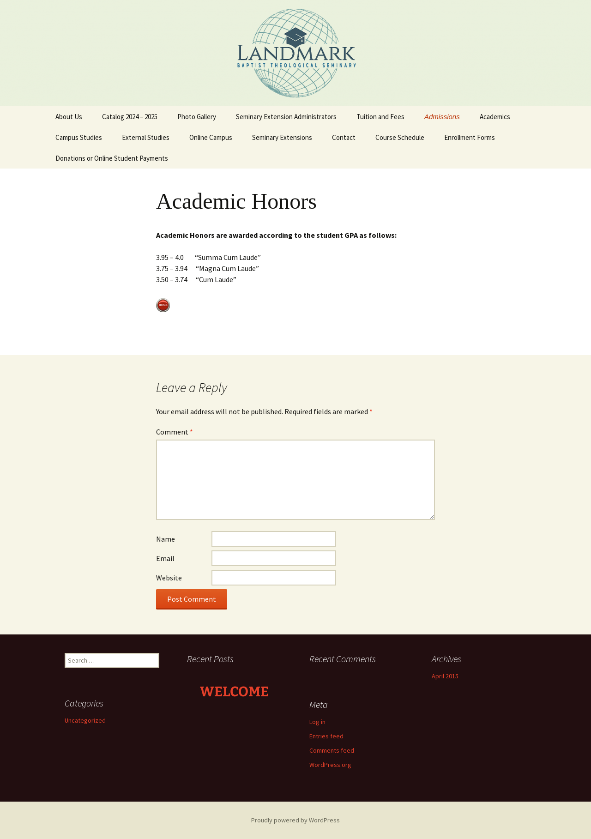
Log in (317, 722)
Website (169, 577)
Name (165, 538)
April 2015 (445, 676)
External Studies (145, 137)
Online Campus (210, 137)
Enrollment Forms (469, 137)
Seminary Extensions (282, 137)
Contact (344, 137)
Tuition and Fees (380, 116)
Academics (495, 116)
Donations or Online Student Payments (111, 158)
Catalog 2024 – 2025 (129, 116)
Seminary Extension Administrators (286, 116)
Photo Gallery (196, 116)
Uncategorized (85, 720)
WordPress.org (330, 765)
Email (165, 558)
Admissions (442, 117)
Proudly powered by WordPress (295, 820)
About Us (68, 116)
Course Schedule (399, 137)
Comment (174, 431)
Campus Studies (78, 137)
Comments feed (331, 750)
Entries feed (326, 736)
